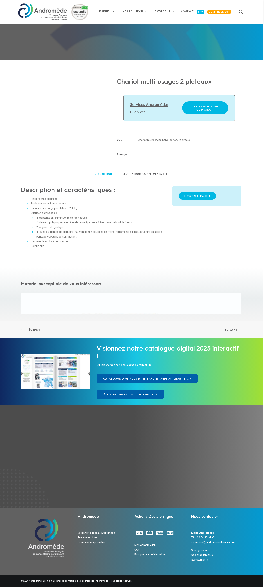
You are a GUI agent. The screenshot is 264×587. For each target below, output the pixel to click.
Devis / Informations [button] (197, 196)
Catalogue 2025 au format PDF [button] (130, 394)
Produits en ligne (87, 537)
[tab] (144, 175)
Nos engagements (202, 555)
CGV (137, 549)
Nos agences (199, 550)
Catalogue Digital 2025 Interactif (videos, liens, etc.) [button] (147, 378)
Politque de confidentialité (149, 554)
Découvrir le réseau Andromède (96, 532)
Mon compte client (145, 545)
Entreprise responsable (91, 542)
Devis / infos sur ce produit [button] (206, 108)
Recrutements (199, 559)
